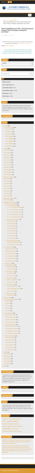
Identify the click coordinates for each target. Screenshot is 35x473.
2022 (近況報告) (8, 172)
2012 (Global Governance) (11, 333)
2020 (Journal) (7, 167)
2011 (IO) (7, 308)
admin (6, 35)
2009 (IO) (7, 303)
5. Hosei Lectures (6, 297)
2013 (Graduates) (11, 230)
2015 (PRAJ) (7, 183)
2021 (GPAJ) (7, 195)
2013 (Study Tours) (10, 293)
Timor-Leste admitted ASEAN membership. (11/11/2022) (17, 49)
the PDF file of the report (24, 43)
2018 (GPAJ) (7, 190)
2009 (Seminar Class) (10, 251)
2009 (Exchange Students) (13, 242)
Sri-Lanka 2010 (10, 273)
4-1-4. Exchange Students (11, 240)
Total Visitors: (6, 96)
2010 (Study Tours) (10, 271)
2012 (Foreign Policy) (10, 322)
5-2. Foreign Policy (8, 313)
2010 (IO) (7, 305)
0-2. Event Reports (8, 127)
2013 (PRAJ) (7, 178)
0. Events (4, 125)
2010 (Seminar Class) (10, 253)
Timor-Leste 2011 (11, 282)
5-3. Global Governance (9, 324)
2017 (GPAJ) (7, 188)
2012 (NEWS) (7, 363)
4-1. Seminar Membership (10, 204)
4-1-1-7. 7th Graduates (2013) (14, 217)
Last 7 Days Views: (7, 84)
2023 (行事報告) (9, 143)
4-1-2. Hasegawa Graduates (12, 219)
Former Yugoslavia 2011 (13, 279)
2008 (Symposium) (10, 337)
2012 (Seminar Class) (10, 258)
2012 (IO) (7, 310)
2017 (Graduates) (11, 238)
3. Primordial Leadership (8, 198)
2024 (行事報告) (9, 146)
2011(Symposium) (9, 344)
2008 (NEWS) (7, 353)
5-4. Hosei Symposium (9, 336)
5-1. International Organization (11, 299)
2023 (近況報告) (8, 174)
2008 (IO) (7, 301)
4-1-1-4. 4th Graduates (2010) (14, 209)
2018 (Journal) (7, 162)
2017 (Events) (8, 129)
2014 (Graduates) (11, 233)
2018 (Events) (8, 131)
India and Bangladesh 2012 (13, 288)
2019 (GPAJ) (7, 193)
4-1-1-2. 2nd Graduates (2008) (14, 207)
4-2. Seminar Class (8, 247)
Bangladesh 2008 (11, 266)
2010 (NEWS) (7, 358)
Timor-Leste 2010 (11, 275)
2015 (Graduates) (11, 235)
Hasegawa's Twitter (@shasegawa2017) (12, 419)
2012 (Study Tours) (10, 284)
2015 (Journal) (7, 155)
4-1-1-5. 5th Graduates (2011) (14, 212)
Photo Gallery (7, 199)
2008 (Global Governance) (11, 326)
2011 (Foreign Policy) (10, 319)
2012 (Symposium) (10, 347)
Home (4, 20)
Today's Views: (6, 82)
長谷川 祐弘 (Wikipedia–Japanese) (10, 423)
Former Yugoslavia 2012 (13, 286)
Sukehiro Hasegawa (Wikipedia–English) (12, 426)
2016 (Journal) (7, 157)
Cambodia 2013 (11, 295)
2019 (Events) (8, 134)
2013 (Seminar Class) (10, 261)
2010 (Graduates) (11, 223)
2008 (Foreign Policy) (10, 314)
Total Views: (5, 93)
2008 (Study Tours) (10, 265)
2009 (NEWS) (7, 356)
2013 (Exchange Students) (13, 244)
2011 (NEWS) (7, 361)
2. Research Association (8, 177)
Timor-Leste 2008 (11, 269)
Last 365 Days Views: (8, 90)
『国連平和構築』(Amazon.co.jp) (10, 428)
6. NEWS (4, 352)
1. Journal (4, 148)
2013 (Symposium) (10, 349)
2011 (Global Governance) (11, 331)
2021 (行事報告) (9, 138)
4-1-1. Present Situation (11, 205)
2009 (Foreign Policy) (10, 317)
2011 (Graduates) (11, 226)
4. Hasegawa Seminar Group (9, 202)
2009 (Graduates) (11, 221)
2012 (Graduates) (11, 228)
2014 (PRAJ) (7, 181)
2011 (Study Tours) (10, 278)
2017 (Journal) (7, 160)
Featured (4, 366)
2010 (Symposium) (10, 342)
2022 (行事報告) (12, 20)
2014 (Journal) (7, 152)
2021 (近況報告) (8, 169)
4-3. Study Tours (8, 263)
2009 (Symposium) (10, 340)
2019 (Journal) (7, 164)
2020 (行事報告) (9, 136)
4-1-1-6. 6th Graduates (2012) (14, 214)
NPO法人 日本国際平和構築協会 (10, 421)
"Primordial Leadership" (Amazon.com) (11, 431)
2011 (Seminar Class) (10, 256)
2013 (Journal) (7, 150)
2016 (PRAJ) (7, 186)
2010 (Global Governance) (11, 328)
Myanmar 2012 (10, 291)
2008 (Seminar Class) (10, 248)
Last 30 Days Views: (7, 87)
